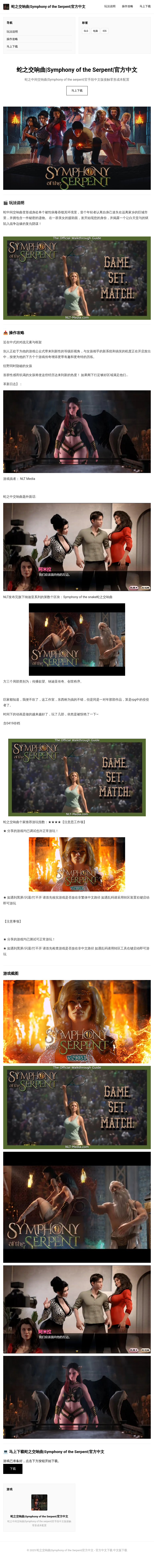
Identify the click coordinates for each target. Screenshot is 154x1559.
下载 (13, 1469)
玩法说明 (110, 6)
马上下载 (145, 6)
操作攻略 (127, 6)
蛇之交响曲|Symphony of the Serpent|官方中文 (44, 7)
